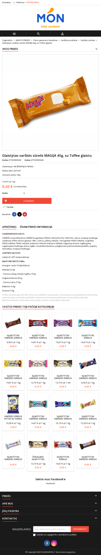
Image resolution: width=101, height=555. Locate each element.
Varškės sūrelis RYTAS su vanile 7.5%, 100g (13, 418)
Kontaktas (6, 2)
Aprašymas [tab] (9, 227)
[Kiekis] (24, 193)
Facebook (50, 483)
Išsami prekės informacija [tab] (36, 227)
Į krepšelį (19, 200)
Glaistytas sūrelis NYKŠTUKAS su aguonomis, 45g (63, 460)
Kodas (5, 160)
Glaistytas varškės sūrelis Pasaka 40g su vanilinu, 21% (63, 379)
